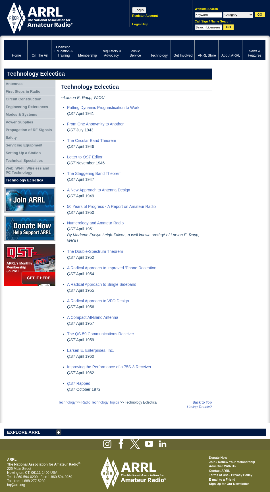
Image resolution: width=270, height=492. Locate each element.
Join (212, 462)
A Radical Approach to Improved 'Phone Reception (111, 268)
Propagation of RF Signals (29, 130)
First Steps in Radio (23, 91)
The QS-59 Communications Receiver (100, 334)
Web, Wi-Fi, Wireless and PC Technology (27, 170)
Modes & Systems (21, 114)
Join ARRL (29, 200)
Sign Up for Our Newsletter (229, 483)
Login (139, 10)
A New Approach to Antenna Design (98, 190)
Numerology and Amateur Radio (95, 223)
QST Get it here (29, 265)
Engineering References (27, 107)
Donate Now (29, 228)
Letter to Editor (85, 157)
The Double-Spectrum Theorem (95, 251)
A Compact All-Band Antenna (92, 317)
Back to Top (202, 402)
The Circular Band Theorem (91, 140)
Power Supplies (19, 122)
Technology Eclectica (24, 180)
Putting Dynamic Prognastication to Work (103, 107)
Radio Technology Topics (100, 402)
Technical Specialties (24, 160)
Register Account (145, 15)
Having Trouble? (199, 407)
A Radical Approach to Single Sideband (101, 284)
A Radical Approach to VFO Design (98, 301)
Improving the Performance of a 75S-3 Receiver (109, 367)
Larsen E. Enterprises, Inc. (90, 350)
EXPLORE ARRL (23, 432)
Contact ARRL (219, 470)
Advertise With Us (222, 466)
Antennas (14, 84)
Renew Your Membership (236, 462)
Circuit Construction (23, 99)
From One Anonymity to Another (95, 124)
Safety (11, 137)
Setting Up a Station (23, 153)
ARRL (60, 17)
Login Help (140, 24)
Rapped (78, 383)
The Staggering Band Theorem (94, 173)
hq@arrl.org (16, 485)
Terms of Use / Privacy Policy (230, 475)
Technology (67, 402)
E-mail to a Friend (222, 479)
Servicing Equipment (24, 145)
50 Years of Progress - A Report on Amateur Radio (111, 206)
